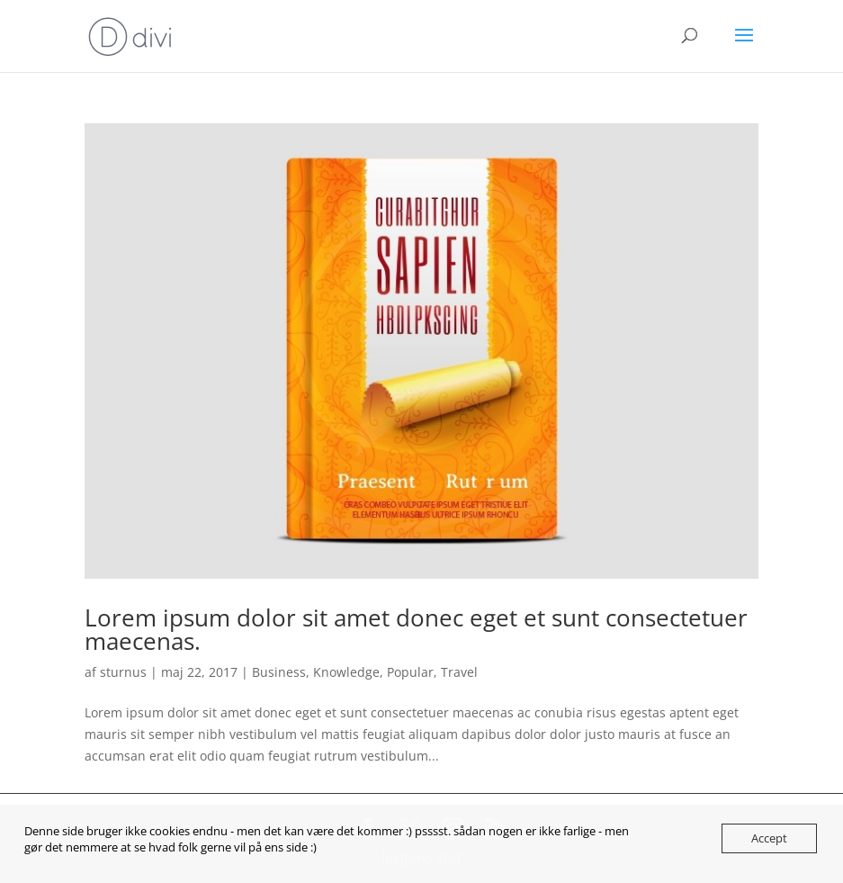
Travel (459, 671)
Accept (769, 838)
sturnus (123, 671)
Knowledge (346, 671)
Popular (410, 671)
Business (279, 671)
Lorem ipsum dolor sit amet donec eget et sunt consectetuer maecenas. (416, 629)
